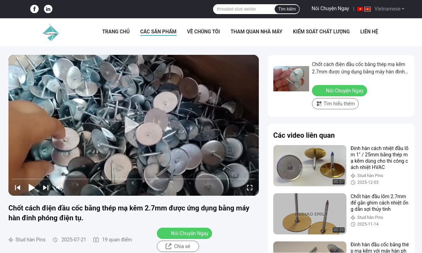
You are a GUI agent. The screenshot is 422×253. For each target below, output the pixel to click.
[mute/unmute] (60, 187)
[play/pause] (32, 187)
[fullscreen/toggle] (250, 187)
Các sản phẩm (158, 31)
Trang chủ (115, 31)
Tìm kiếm (287, 9)
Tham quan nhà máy (256, 31)
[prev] (18, 187)
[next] (46, 187)
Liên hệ (369, 31)
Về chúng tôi (203, 31)
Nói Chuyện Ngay (330, 8)
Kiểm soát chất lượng (321, 31)
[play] (133, 125)
